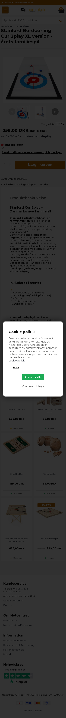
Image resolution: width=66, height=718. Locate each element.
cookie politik (17, 360)
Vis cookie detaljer (33, 386)
